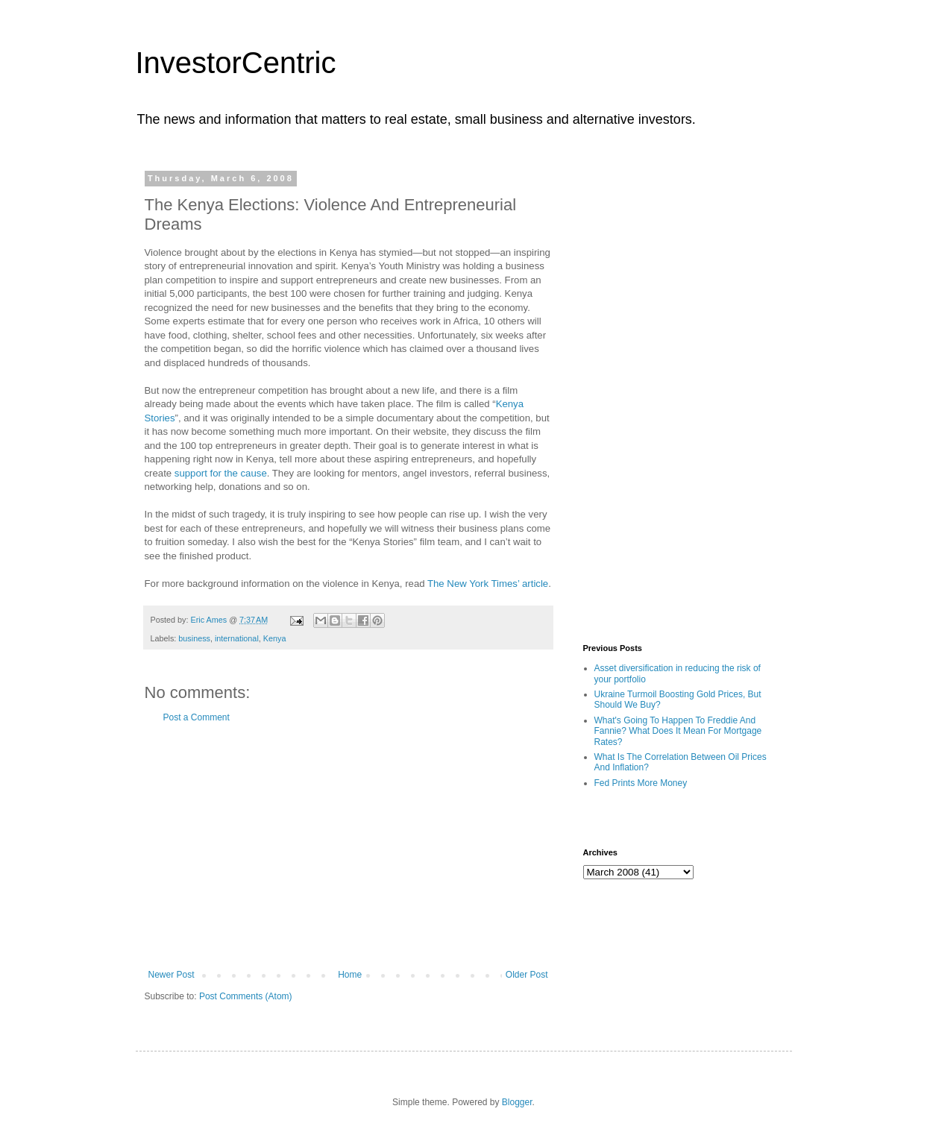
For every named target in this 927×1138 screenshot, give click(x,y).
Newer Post (171, 974)
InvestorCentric (236, 62)
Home (350, 974)
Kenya (274, 638)
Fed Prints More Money (641, 783)
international (237, 638)
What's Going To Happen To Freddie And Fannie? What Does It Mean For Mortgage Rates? (678, 731)
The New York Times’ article (487, 583)
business (194, 638)
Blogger (517, 1102)
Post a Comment (196, 717)
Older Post (527, 974)
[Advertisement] (348, 846)
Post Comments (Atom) (245, 996)
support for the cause (221, 473)
